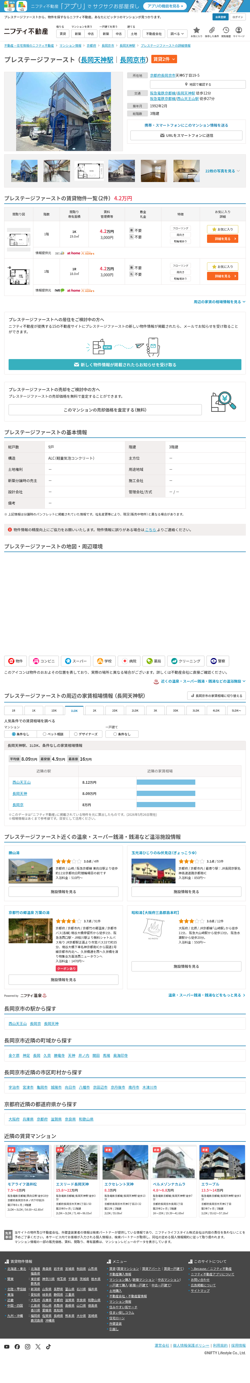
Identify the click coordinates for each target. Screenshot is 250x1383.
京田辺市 (100, 1087)
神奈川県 (48, 1278)
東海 (10, 1294)
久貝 (47, 1055)
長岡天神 (19, 793)
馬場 (106, 1055)
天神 (71, 1055)
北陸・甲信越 (16, 1289)
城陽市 (56, 1087)
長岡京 (17, 804)
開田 (96, 1055)
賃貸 (112, 1268)
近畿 (10, 1300)
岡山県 (47, 1305)
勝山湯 (14, 852)
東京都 (35, 1278)
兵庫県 (28, 1119)
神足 (26, 1055)
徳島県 (92, 1305)
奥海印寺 (120, 1055)
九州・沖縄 (15, 1315)
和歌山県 (86, 1119)
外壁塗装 (115, 1323)
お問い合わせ (200, 1279)
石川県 (81, 1289)
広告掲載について (203, 1285)
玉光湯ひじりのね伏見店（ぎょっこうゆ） (164, 852)
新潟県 (35, 1289)
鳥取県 (58, 1305)
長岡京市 (133, 59)
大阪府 (14, 1119)
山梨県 (47, 1289)
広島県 (35, 1305)
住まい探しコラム (121, 1312)
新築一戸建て (139, 1285)
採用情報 (238, 1345)
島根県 (69, 1305)
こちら (150, 529)
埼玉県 (61, 1278)
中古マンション (169, 1279)
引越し (114, 1329)
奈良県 (70, 1119)
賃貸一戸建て (173, 1268)
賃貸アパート (151, 1268)
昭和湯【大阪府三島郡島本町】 (155, 912)
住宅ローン (117, 1318)
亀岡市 (42, 1087)
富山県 (69, 1289)
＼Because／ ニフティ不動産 (211, 1268)
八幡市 (84, 1087)
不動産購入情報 (120, 1274)
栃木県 (96, 1278)
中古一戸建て (161, 1285)
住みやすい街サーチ (123, 1307)
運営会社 (162, 1345)
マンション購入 (120, 1279)
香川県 (35, 1310)
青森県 (47, 1268)
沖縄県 (50, 1320)
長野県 (58, 1289)
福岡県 (35, 1315)
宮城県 (69, 1268)
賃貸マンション (128, 1268)
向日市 (70, 1087)
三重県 (69, 1294)
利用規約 (220, 1345)
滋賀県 (56, 1119)
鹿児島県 (37, 1320)
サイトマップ (200, 1290)
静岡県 (58, 1294)
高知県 (58, 1310)
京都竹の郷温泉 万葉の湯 (29, 912)
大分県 (81, 1315)
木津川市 (149, 1087)
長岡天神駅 (97, 59)
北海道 (35, 1268)
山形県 (92, 1268)
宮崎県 (92, 1315)
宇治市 (14, 1087)
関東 (10, 1278)
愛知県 (35, 1294)
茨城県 (84, 1278)
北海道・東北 (16, 1268)
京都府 (155, 75)
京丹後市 (118, 1087)
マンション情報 (120, 1301)
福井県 (92, 1289)
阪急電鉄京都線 (163, 93)
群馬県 (35, 1283)
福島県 (35, 1273)
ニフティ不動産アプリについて (212, 1274)
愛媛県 (47, 1310)
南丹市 (133, 1087)
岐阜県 (47, 1294)
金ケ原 (14, 1055)
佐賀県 (47, 1315)
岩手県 (58, 1268)
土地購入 (115, 1290)
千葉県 (73, 1278)
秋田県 (81, 1268)
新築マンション (144, 1279)
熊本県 (69, 1315)
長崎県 (58, 1315)
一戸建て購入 (118, 1285)
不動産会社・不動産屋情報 (128, 1296)
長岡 (36, 1055)
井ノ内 (83, 1055)
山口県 (81, 1305)
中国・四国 (15, 1305)
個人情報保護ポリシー (191, 1345)
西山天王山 (21, 782)
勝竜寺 (59, 1055)
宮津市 (28, 1087)
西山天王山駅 (188, 98)
